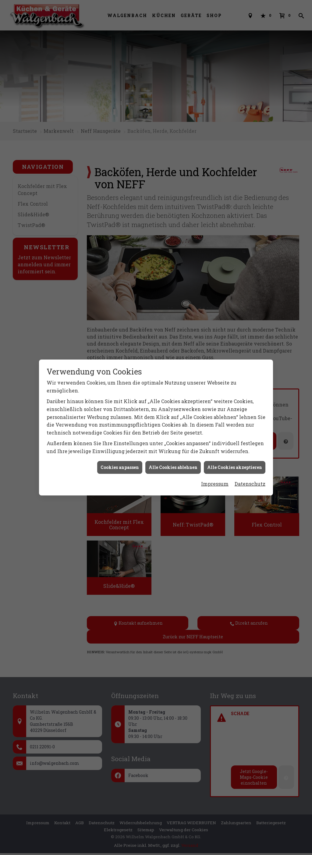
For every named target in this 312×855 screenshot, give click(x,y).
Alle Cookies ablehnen (173, 467)
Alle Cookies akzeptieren (234, 467)
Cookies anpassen (120, 467)
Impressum (215, 483)
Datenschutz (250, 483)
